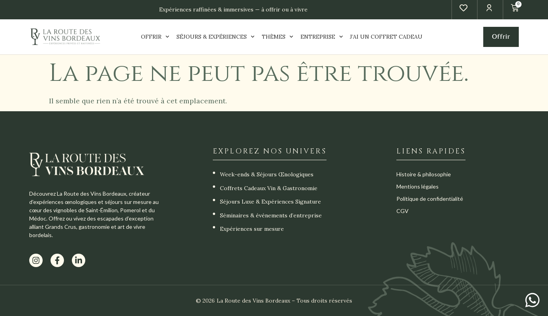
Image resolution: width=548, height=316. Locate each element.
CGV (402, 211)
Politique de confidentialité (429, 198)
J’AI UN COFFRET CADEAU (386, 36)
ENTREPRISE (321, 37)
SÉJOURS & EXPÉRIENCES (215, 37)
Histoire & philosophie (423, 174)
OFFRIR (155, 37)
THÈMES (277, 37)
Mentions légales (417, 186)
